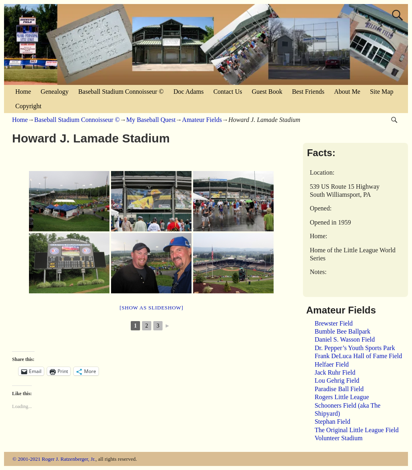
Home (23, 91)
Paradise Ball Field (339, 388)
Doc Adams (188, 91)
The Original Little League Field (357, 430)
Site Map (381, 91)
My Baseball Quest (151, 119)
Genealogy (54, 91)
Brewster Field (334, 323)
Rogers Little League (342, 397)
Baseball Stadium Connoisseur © (121, 91)
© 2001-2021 (26, 459)
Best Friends (308, 91)
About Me (347, 91)
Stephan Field (332, 421)
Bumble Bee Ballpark (343, 331)
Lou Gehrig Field (337, 380)
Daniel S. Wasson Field (345, 339)
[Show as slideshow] (151, 308)
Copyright (28, 106)
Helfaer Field (332, 364)
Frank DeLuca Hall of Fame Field (358, 355)
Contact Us (227, 91)
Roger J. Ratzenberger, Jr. (69, 459)
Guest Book (267, 91)
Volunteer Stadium (339, 438)
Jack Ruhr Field (335, 372)
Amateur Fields (202, 119)
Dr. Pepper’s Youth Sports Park (355, 347)
